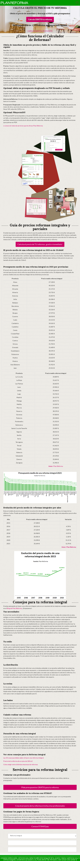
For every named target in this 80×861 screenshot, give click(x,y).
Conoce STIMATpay (40, 826)
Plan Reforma (55, 466)
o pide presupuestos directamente (40, 31)
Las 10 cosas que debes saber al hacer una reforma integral (23, 758)
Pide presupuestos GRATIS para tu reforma (40, 787)
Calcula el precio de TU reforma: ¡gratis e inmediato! (40, 244)
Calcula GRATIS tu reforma (40, 19)
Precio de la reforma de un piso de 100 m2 (18, 761)
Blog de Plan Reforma (14, 608)
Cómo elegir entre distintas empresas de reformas (20, 764)
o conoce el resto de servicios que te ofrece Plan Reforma (23, 126)
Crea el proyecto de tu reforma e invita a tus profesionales (40, 806)
